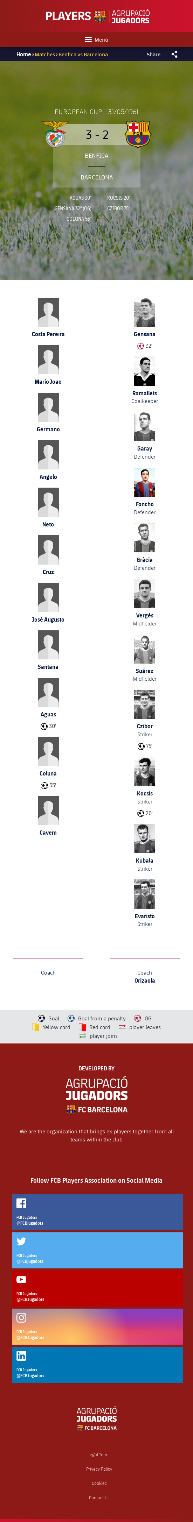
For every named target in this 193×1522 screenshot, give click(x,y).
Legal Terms (99, 1454)
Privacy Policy (99, 1469)
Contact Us (99, 1497)
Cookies (99, 1483)
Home (23, 54)
